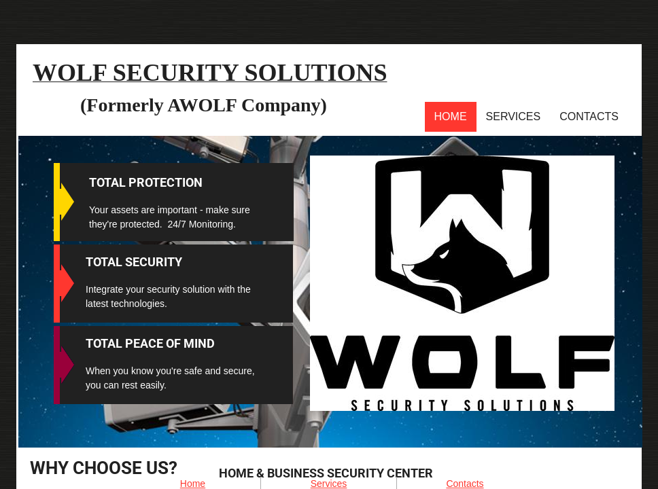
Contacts (589, 116)
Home (450, 116)
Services (513, 116)
